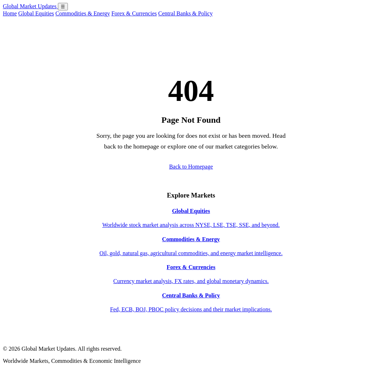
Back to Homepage (191, 167)
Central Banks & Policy (185, 13)
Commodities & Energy (82, 13)
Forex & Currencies (134, 13)
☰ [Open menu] (63, 6)
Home (10, 13)
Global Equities (36, 13)
